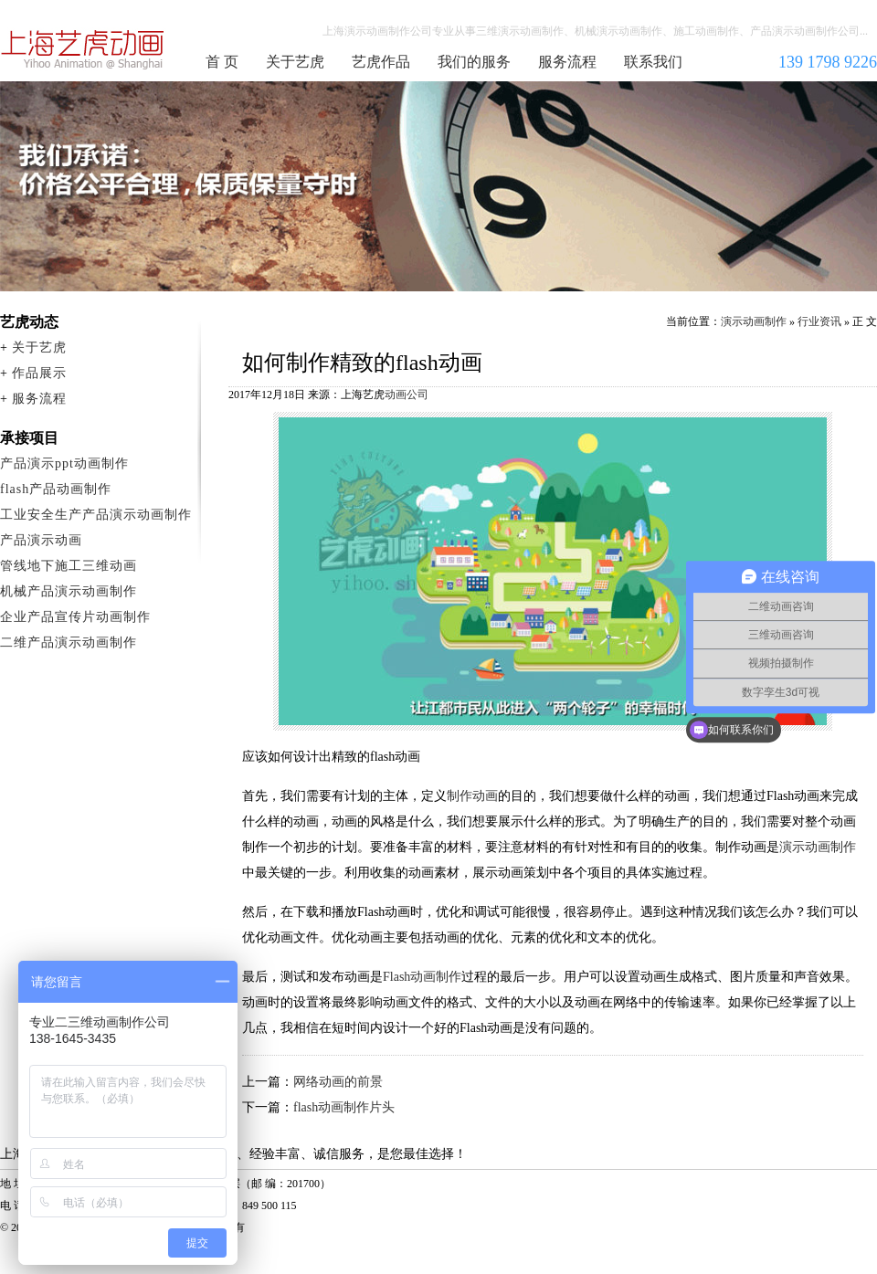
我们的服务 (474, 61)
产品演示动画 (41, 540)
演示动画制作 (754, 321)
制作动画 (472, 796)
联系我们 (653, 61)
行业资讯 (819, 321)
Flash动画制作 (422, 977)
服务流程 (567, 61)
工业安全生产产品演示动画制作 (96, 514)
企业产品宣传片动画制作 (75, 617)
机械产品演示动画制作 (68, 591)
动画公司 (406, 394)
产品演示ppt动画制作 (64, 463)
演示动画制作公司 (83, 49)
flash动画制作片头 (344, 1107)
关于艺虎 (295, 61)
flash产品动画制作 (55, 489)
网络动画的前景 (338, 1082)
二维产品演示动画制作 (68, 642)
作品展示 (39, 373)
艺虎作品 (381, 61)
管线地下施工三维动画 (68, 566)
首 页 (222, 61)
